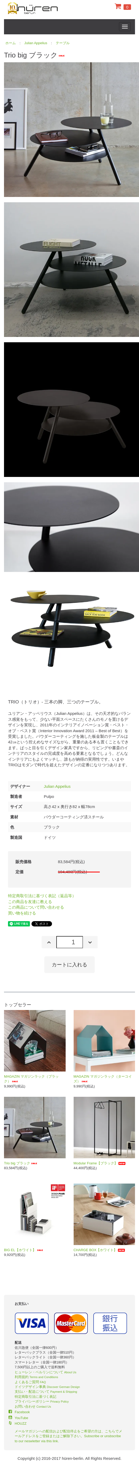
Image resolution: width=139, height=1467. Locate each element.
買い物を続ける (22, 913)
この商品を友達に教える (30, 901)
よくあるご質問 (30, 1382)
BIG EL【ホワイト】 (24, 1250)
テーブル (63, 43)
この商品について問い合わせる (36, 907)
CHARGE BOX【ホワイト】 (100, 1250)
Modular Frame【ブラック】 (100, 1163)
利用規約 (36, 1377)
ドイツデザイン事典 (47, 1387)
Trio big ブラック (21, 1163)
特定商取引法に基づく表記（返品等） (42, 895)
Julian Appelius (35, 43)
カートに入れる (69, 964)
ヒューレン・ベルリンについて (45, 1372)
